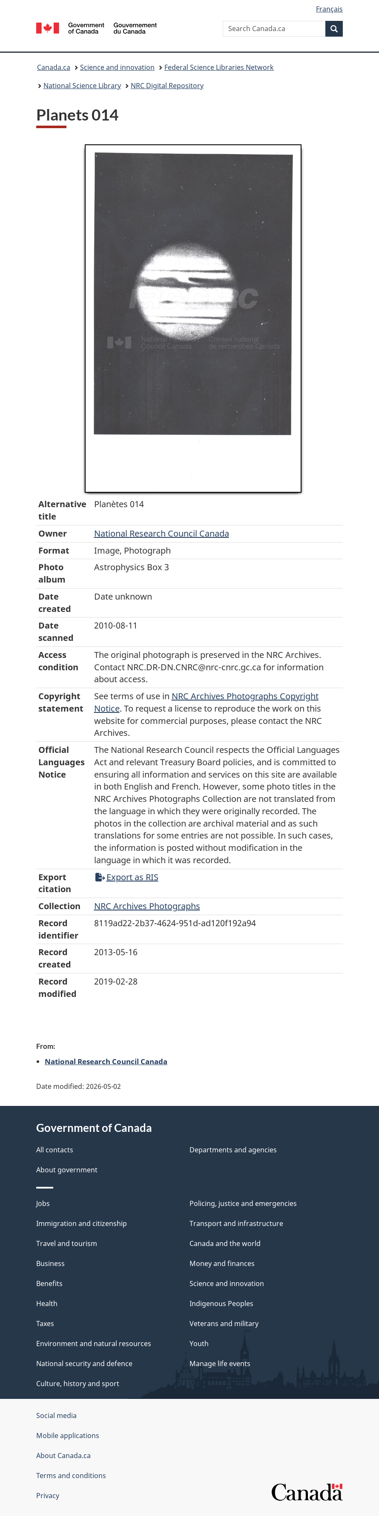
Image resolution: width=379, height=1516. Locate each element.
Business (50, 1263)
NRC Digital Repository (167, 85)
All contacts (54, 1149)
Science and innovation (117, 67)
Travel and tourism (66, 1243)
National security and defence (84, 1363)
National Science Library (82, 85)
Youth (199, 1343)
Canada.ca (53, 67)
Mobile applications (67, 1435)
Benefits (49, 1283)
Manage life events (220, 1363)
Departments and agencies (233, 1149)
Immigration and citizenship (81, 1223)
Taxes (45, 1323)
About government (67, 1169)
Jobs (43, 1203)
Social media (56, 1415)
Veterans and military (224, 1323)
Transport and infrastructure (236, 1223)
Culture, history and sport (77, 1383)
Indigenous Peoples (221, 1303)
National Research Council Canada (161, 533)
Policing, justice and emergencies (243, 1203)
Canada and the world (225, 1243)
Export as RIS (126, 877)
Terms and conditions (71, 1475)
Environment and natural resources (93, 1343)
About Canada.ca (63, 1455)
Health (46, 1303)
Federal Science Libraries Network (219, 67)
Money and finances (222, 1263)
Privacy (47, 1495)
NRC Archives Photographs (147, 906)
